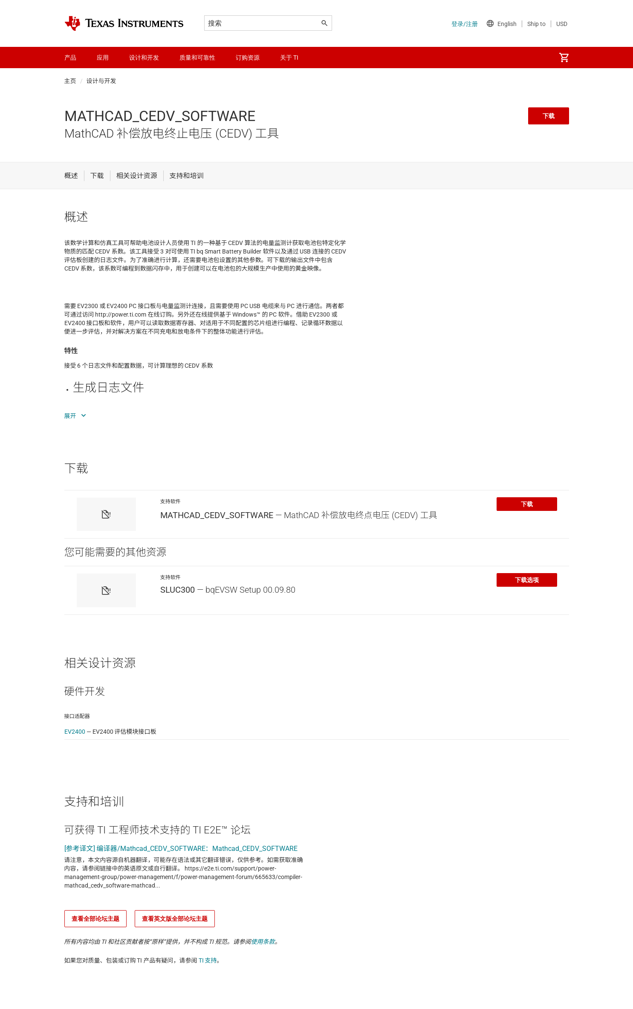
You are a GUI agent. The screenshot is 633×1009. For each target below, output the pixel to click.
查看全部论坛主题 (95, 918)
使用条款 (263, 941)
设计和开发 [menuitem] (144, 57)
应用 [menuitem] (103, 57)
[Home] (124, 23)
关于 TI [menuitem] (289, 57)
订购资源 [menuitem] (248, 57)
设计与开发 (101, 81)
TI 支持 (208, 960)
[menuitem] (564, 57)
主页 (70, 81)
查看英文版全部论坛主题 (175, 918)
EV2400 (74, 731)
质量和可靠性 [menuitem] (197, 57)
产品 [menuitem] (70, 57)
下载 (549, 115)
